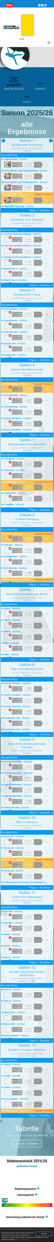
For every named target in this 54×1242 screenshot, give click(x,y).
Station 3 (27, 290)
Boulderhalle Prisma (27, 294)
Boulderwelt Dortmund (27, 145)
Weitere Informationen (23, 1239)
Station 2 (27, 215)
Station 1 (27, 140)
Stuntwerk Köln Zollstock (27, 219)
